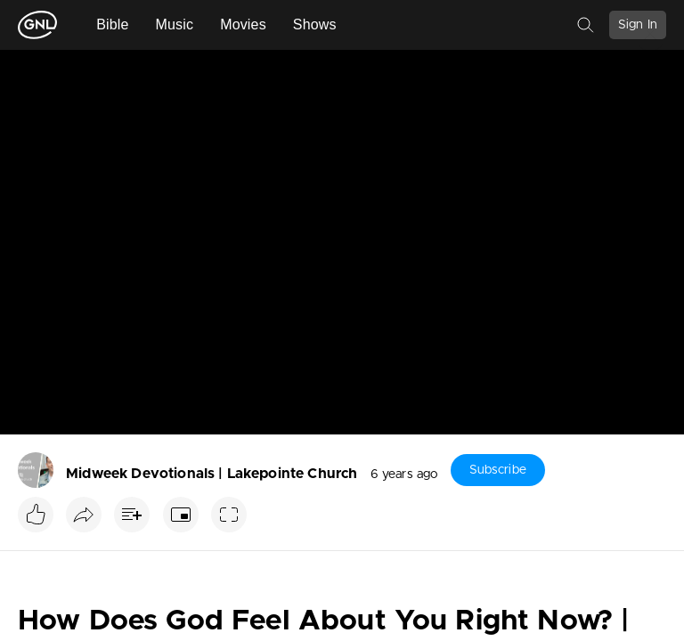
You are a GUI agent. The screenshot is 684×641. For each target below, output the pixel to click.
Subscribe (497, 470)
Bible (112, 24)
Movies (243, 24)
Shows (315, 24)
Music (175, 24)
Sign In (637, 25)
